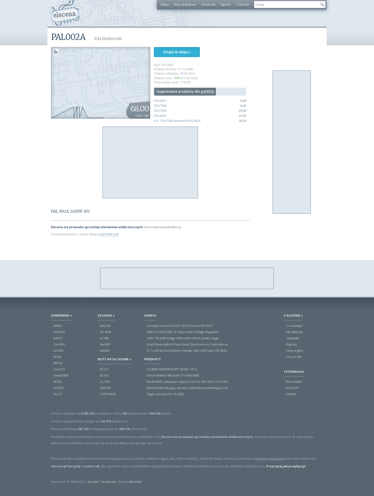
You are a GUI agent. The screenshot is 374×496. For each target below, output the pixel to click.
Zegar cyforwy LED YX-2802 (165, 394)
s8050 (57, 326)
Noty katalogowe (185, 4)
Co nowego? (294, 326)
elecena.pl (65, 13)
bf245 (57, 357)
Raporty (225, 4)
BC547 (104, 375)
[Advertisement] (150, 163)
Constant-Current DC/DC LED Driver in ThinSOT (179, 326)
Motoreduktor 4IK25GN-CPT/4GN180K (172, 375)
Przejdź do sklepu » (177, 52)
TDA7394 (160, 106)
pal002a (207, 91)
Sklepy (164, 4)
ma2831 (105, 344)
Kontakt (93, 482)
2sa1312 (59, 369)
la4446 (104, 351)
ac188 (104, 338)
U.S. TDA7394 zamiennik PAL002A (177, 121)
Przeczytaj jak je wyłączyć (286, 466)
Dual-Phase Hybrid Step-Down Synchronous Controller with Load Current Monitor (188, 344)
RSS (55, 52)
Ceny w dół (293, 357)
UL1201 (105, 382)
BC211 (104, 369)
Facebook (108, 482)
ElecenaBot (294, 382)
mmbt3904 (60, 375)
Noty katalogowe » (114, 359)
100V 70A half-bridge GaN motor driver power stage (182, 338)
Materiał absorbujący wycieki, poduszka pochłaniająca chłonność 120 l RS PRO (188, 388)
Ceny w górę (294, 351)
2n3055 (58, 388)
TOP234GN (108, 394)
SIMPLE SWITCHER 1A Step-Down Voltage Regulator (182, 332)
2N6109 (105, 388)
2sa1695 (59, 344)
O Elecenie (242, 4)
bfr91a (57, 363)
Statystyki (292, 338)
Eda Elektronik (109, 234)
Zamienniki (208, 4)
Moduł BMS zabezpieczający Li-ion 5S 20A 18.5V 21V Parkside (188, 382)
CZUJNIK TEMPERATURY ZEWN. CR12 (171, 369)
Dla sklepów (294, 332)
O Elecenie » (293, 315)
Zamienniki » (61, 315)
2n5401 (58, 351)
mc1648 (105, 332)
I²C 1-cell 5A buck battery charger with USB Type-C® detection (188, 351)
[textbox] (286, 4)
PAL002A (160, 101)
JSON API (292, 388)
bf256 (57, 382)
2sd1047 (59, 332)
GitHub (291, 394)
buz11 (57, 394)
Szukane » (106, 315)
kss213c (105, 326)
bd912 (57, 338)
